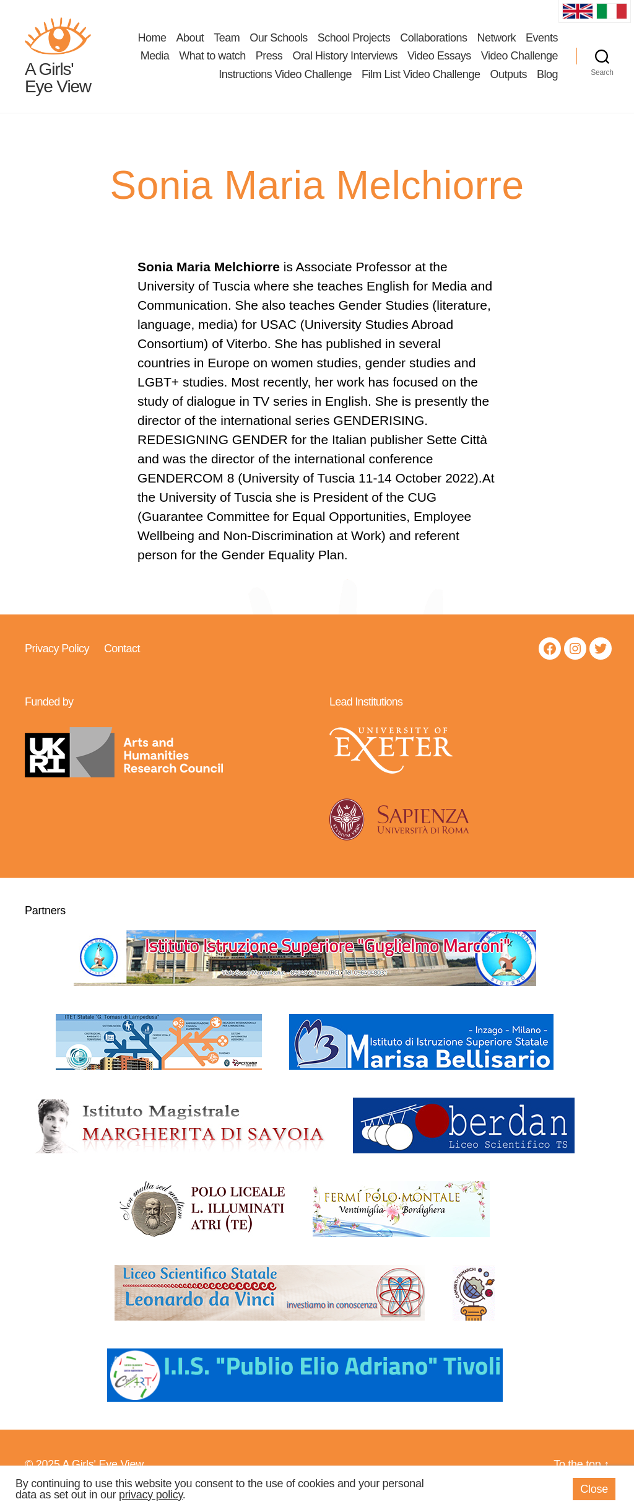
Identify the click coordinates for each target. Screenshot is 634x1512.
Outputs (508, 80)
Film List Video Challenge (421, 80)
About (190, 43)
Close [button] (594, 1489)
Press (269, 62)
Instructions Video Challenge (285, 80)
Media (155, 62)
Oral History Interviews (344, 62)
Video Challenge (519, 62)
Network (496, 43)
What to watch (212, 62)
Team (227, 43)
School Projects (354, 43)
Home (152, 43)
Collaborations (433, 43)
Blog (547, 80)
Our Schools (279, 43)
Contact (122, 661)
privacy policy (151, 1494)
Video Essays (439, 62)
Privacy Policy (57, 661)
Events (542, 43)
